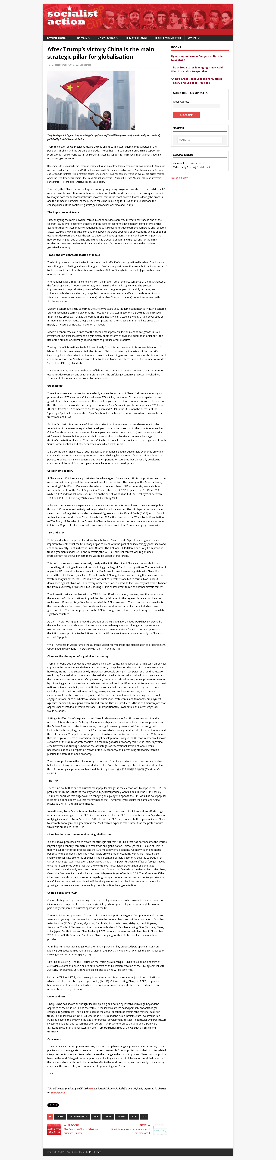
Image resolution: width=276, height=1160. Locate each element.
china (60, 1116)
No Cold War (106, 38)
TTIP (134, 1116)
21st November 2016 (63, 64)
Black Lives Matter (168, 38)
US (144, 1116)
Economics (85, 64)
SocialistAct (203, 163)
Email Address (181, 101)
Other (192, 38)
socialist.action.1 (195, 159)
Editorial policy (179, 173)
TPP (96, 1116)
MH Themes (95, 1151)
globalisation (78, 1116)
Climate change (136, 38)
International (56, 38)
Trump (121, 1116)
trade (107, 1116)
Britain (82, 38)
